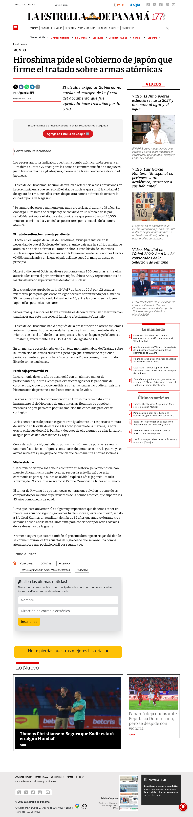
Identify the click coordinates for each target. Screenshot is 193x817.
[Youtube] (173, 4)
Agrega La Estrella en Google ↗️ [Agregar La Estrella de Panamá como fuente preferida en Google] (68, 134)
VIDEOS (153, 84)
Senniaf (137, 38)
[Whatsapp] (26, 86)
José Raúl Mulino (118, 38)
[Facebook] (161, 4)
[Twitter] (15, 86)
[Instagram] (167, 4)
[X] (154, 4)
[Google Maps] (77, 806)
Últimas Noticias (60, 38)
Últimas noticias (153, 398)
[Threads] (148, 4)
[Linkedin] (32, 86)
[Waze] (84, 806)
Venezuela (98, 38)
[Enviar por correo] (37, 86)
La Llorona (81, 38)
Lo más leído (153, 329)
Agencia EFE (26, 93)
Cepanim (152, 38)
